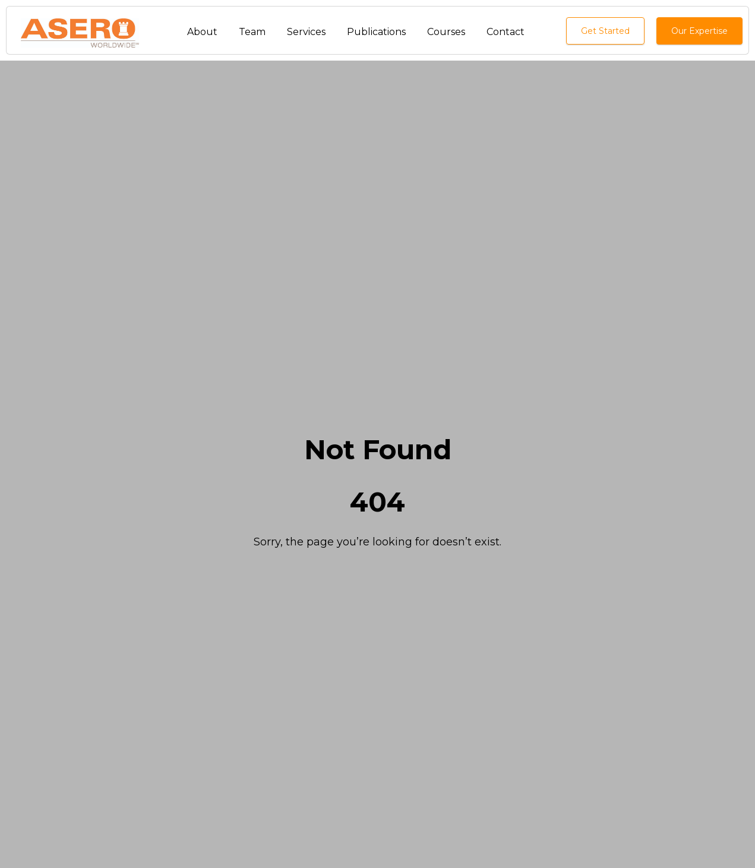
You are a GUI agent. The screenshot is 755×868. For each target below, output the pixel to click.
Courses (446, 31)
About (202, 31)
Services (306, 31)
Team (252, 31)
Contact (506, 31)
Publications (376, 31)
